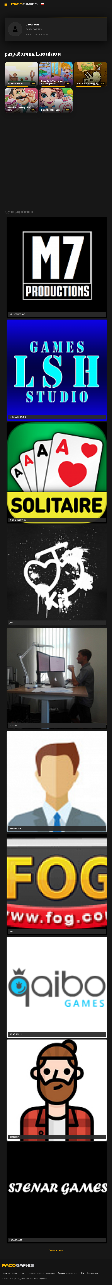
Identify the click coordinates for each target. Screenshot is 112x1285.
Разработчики (93, 1273)
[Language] (44, 4)
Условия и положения (67, 1273)
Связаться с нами (9, 1273)
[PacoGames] (18, 1265)
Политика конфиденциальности (41, 1273)
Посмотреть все (56, 1250)
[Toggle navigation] (6, 4)
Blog (82, 1273)
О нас (22, 1273)
